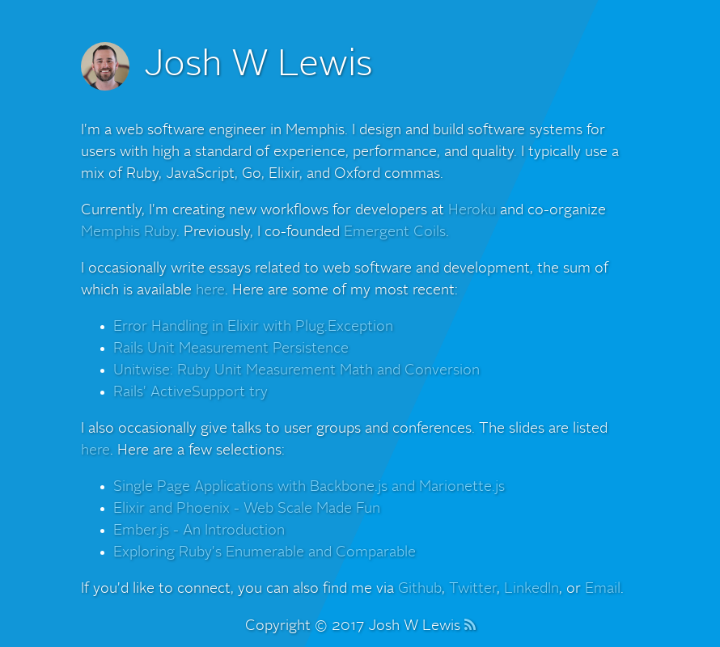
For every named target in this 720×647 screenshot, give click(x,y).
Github (420, 588)
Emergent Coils (395, 232)
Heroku (472, 210)
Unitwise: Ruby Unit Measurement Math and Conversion (296, 370)
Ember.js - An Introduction (199, 530)
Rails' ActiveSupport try (190, 392)
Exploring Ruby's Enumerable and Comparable (264, 552)
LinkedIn (531, 588)
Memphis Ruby (128, 232)
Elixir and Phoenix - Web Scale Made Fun (246, 508)
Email (602, 588)
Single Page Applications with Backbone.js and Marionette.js (309, 487)
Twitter (473, 588)
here (210, 290)
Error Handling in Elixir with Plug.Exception (253, 326)
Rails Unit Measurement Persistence (231, 348)
